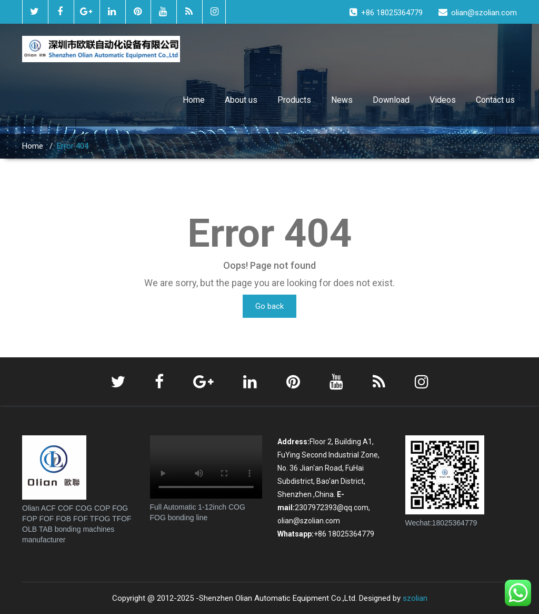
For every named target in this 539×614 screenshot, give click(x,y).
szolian (415, 598)
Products (294, 100)
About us (241, 100)
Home (194, 100)
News (342, 100)
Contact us (495, 100)
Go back (269, 306)
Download (391, 100)
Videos (443, 100)
